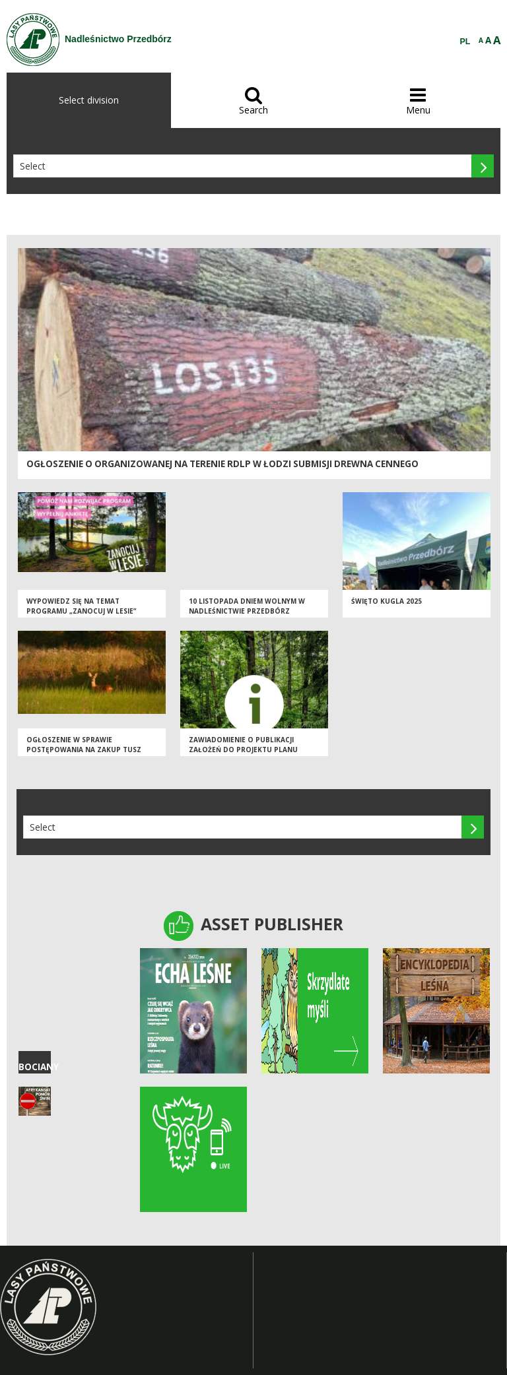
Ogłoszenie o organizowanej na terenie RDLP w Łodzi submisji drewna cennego (222, 464)
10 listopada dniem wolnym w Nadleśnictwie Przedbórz (247, 607)
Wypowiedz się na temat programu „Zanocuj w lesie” (81, 607)
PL (465, 41)
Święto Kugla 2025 (386, 602)
